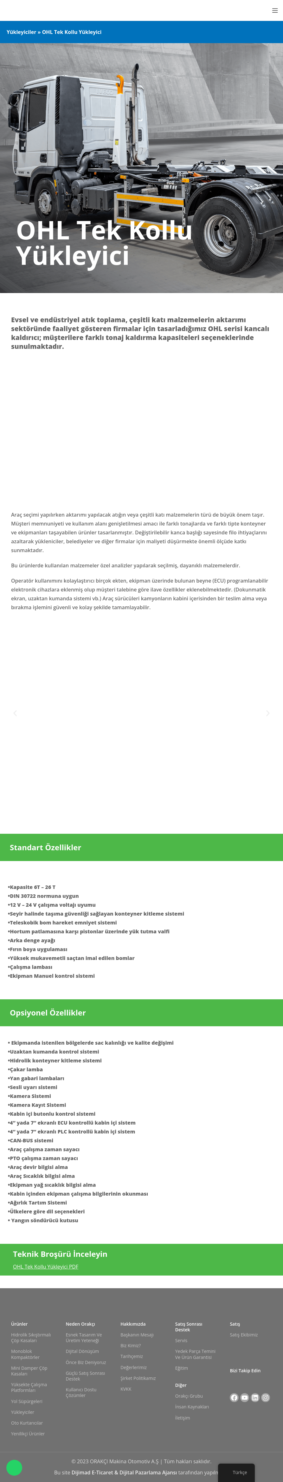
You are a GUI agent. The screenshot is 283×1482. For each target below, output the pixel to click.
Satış (235, 1324)
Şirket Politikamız (138, 1378)
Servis (181, 1340)
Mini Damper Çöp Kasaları (29, 1371)
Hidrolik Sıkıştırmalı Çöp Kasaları (31, 1337)
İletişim (182, 1418)
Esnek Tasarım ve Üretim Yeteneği (84, 1337)
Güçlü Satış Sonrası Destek (85, 1376)
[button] (15, 713)
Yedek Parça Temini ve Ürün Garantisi (195, 1354)
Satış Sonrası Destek (189, 1327)
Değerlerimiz (133, 1367)
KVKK (125, 1389)
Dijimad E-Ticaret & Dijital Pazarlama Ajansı (125, 1472)
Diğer (181, 1385)
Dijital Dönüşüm (82, 1351)
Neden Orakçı (80, 1324)
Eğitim (181, 1368)
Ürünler (19, 1324)
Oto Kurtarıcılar (27, 1423)
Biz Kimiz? (130, 1345)
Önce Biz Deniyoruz (86, 1362)
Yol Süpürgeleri (26, 1401)
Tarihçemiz (131, 1356)
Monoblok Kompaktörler (25, 1354)
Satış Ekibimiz (244, 1335)
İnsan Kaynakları (192, 1407)
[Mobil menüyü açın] (275, 10)
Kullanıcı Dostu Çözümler (81, 1392)
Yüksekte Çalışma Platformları (29, 1387)
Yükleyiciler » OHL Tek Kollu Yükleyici (54, 32)
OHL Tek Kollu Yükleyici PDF (45, 1266)
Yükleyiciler (22, 1412)
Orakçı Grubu (189, 1396)
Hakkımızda (132, 1324)
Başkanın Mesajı (137, 1335)
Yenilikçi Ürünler (28, 1434)
